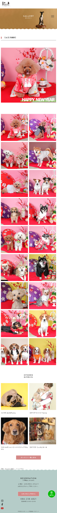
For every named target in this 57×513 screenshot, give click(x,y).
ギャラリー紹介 (9, 468)
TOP (2, 468)
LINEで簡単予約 (52, 495)
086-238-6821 (28, 499)
